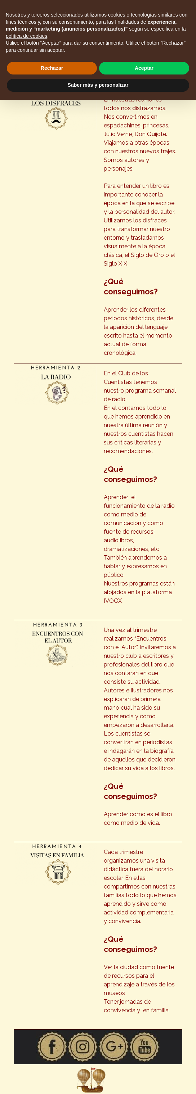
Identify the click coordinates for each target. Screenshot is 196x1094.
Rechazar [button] (52, 68)
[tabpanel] (140, 226)
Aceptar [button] (144, 68)
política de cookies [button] (26, 36)
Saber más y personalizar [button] (98, 85)
